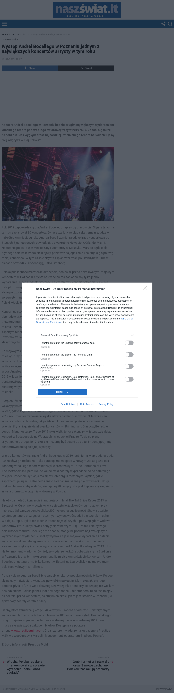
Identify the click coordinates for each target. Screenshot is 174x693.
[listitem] (87, 335)
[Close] (146, 289)
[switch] (129, 343)
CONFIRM (62, 392)
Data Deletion (67, 404)
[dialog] (87, 347)
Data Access (86, 404)
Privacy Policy (106, 404)
